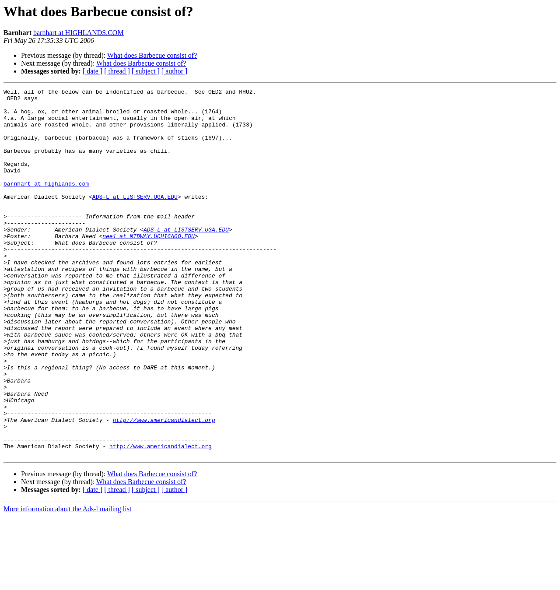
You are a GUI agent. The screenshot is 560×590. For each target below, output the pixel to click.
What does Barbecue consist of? (152, 55)
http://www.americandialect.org (164, 487)
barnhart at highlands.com (46, 203)
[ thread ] (117, 71)
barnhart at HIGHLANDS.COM (78, 32)
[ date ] (92, 71)
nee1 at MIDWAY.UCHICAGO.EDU (148, 266)
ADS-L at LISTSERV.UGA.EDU (135, 219)
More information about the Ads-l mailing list (67, 582)
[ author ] (174, 71)
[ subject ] (146, 71)
